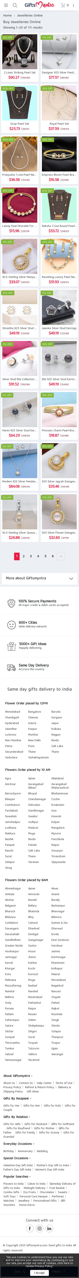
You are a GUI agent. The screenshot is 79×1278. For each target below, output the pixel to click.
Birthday (8, 1151)
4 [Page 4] (38, 557)
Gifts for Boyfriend (18, 1128)
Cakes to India (37, 1184)
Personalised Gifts (45, 1200)
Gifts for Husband (35, 1124)
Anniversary (25, 1151)
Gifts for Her (11, 1105)
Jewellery (23, 1200)
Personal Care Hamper (34, 1196)
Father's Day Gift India (17, 1169)
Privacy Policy (12, 1087)
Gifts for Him (31, 1105)
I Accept (39, 1273)
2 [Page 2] (23, 557)
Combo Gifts (11, 1192)
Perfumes (58, 1196)
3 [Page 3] (31, 557)
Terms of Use (64, 1083)
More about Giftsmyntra (39, 578)
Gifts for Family (25, 1132)
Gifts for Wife (11, 1124)
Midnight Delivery (35, 1188)
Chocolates (47, 1192)
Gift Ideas (33, 1091)
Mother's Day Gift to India (53, 1165)
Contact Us (26, 1083)
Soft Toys (9, 1196)
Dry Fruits (29, 1192)
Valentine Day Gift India (18, 1165)
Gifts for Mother (44, 1128)
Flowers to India (13, 1184)
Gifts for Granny (49, 1132)
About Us (9, 1083)
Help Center (44, 1083)
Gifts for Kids (52, 1105)
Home (7, 16)
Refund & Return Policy (39, 1087)
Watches (8, 1200)
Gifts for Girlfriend (62, 1124)
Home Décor (27, 1205)
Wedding (42, 1151)
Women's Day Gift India (49, 1169)
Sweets (62, 1192)
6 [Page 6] (53, 557)
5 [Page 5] (45, 557)
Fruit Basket (57, 1188)
